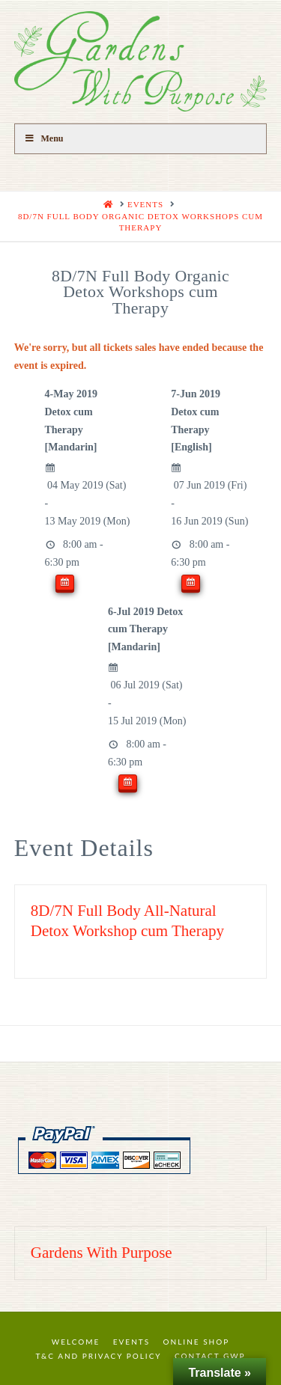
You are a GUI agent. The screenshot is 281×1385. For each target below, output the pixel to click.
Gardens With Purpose (101, 1253)
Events (131, 1341)
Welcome (76, 1341)
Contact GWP (210, 1355)
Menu (44, 138)
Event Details (84, 847)
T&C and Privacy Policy (98, 1355)
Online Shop (196, 1341)
